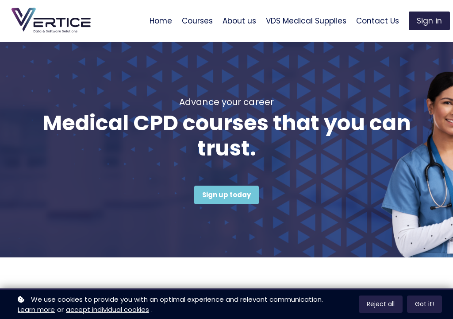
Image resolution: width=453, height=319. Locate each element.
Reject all (381, 304)
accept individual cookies (107, 309)
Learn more (36, 309)
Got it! (424, 304)
